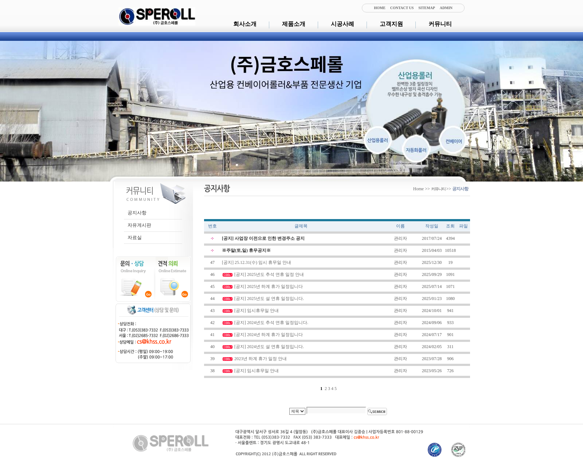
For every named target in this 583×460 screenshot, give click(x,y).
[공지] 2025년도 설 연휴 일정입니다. (269, 298)
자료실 (135, 237)
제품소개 (293, 24)
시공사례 (342, 24)
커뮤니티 (440, 24)
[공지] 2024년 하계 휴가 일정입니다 (268, 334)
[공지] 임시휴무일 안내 (256, 310)
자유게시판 (139, 225)
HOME (380, 8)
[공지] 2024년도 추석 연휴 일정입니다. (271, 322)
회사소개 (245, 24)
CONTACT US (402, 8)
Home (418, 188)
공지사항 (137, 212)
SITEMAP (426, 8)
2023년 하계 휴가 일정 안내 (260, 358)
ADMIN (446, 8)
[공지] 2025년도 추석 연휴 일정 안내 (269, 274)
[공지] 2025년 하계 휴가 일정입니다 (268, 286)
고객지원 (391, 24)
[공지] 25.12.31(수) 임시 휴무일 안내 (256, 262)
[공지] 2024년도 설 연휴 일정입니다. (269, 346)
